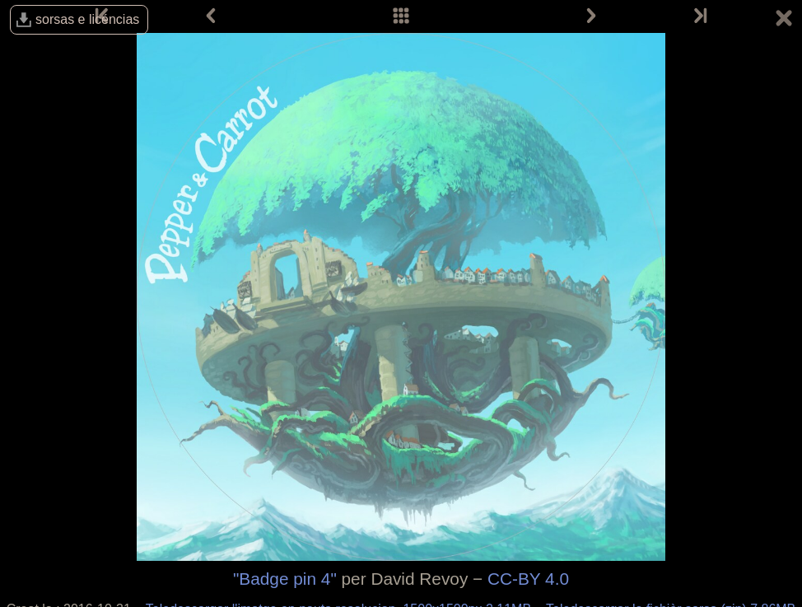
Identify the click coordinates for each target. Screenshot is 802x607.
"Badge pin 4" (285, 578)
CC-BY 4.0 (528, 578)
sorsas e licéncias (87, 19)
